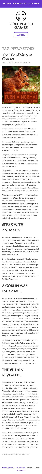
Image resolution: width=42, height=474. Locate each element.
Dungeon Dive (25, 62)
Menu (21, 35)
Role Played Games (21, 26)
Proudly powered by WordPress (13, 468)
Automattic (21, 470)
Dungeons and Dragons (15, 454)
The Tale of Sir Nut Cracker (17, 57)
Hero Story (26, 454)
